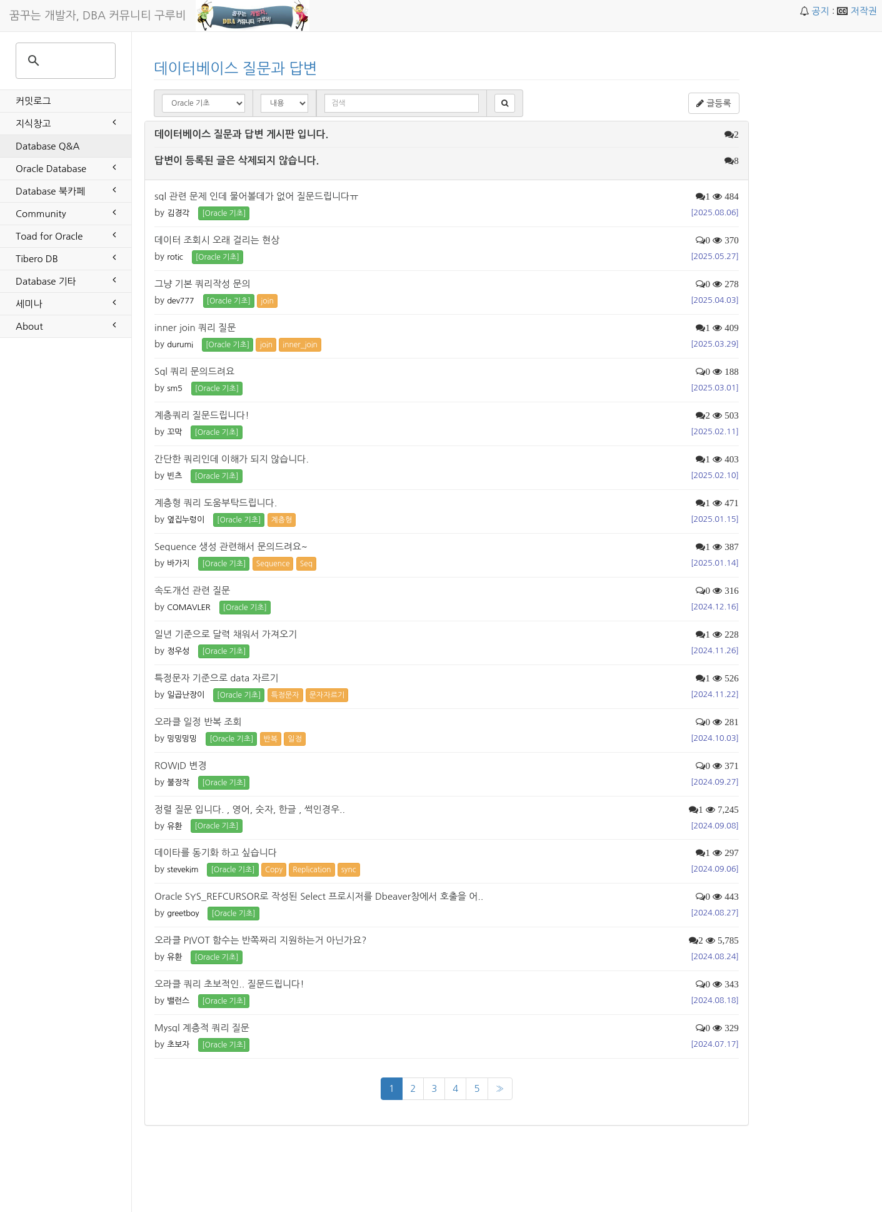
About (66, 325)
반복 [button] (271, 739)
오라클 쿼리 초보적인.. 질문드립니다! (229, 984)
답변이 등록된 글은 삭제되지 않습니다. (236, 160)
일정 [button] (295, 739)
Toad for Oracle (66, 235)
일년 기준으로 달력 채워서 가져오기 (225, 634)
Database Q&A (47, 146)
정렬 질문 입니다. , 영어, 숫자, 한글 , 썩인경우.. (249, 809)
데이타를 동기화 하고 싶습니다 (215, 852)
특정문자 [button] (285, 695)
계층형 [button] (282, 520)
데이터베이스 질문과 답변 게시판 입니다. (241, 134)
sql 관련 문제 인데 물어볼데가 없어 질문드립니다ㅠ (256, 196)
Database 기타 (66, 280)
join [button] (267, 301)
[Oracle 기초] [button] (224, 213)
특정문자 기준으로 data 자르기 (216, 678)
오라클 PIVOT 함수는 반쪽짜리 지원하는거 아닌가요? (260, 940)
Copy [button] (274, 869)
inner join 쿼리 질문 (195, 327)
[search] (63, 60)
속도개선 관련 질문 (192, 590)
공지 (820, 11)
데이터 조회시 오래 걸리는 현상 (216, 240)
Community (66, 212)
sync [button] (348, 869)
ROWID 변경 (180, 765)
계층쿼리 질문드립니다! (201, 415)
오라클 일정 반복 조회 (198, 721)
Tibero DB (66, 257)
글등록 (713, 103)
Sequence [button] (273, 564)
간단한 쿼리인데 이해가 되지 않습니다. (231, 459)
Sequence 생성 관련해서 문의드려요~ (231, 546)
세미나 (66, 302)
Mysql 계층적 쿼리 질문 (201, 1027)
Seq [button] (306, 564)
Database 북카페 (66, 190)
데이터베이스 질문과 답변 (236, 68)
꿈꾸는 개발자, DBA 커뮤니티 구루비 (97, 15)
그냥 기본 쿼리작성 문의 (202, 283)
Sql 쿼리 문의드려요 (194, 371)
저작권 (864, 11)
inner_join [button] (300, 345)
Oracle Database (66, 167)
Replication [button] (312, 869)
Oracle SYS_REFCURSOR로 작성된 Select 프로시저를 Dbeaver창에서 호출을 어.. (318, 896)
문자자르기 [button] (326, 695)
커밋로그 (33, 101)
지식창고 (66, 122)
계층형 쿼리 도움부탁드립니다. (215, 502)
